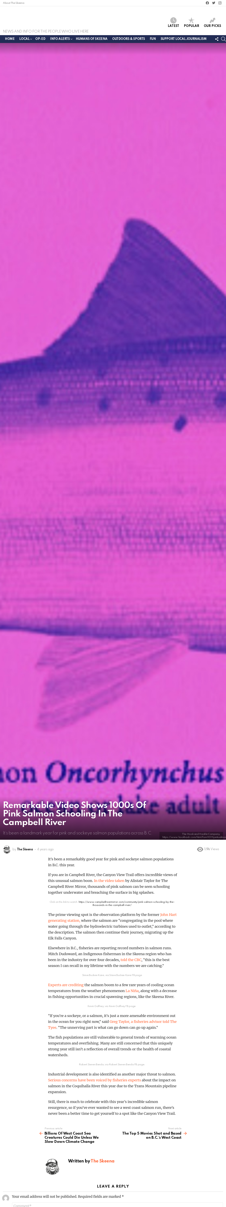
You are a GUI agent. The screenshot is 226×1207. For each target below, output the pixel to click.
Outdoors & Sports (128, 40)
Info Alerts (60, 41)
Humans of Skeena (92, 40)
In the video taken (109, 882)
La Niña (132, 992)
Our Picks (212, 23)
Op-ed (40, 40)
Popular (191, 23)
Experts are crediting (66, 986)
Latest (173, 23)
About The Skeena (13, 3)
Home (10, 40)
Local (24, 41)
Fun (153, 40)
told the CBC (131, 961)
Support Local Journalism (184, 40)
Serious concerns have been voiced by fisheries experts (94, 1081)
